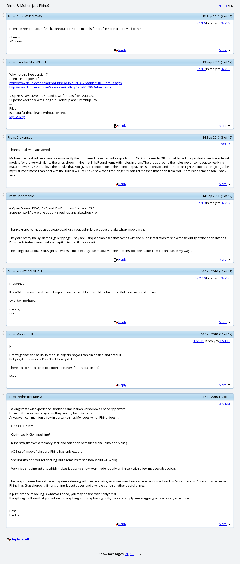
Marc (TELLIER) (26, 334)
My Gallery (17, 117)
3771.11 (198, 341)
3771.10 (200, 278)
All (220, 5)
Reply (122, 50)
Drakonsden (25, 137)
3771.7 (201, 69)
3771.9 (201, 203)
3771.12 (224, 403)
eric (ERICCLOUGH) (29, 271)
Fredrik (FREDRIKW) (30, 396)
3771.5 (225, 23)
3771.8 (225, 144)
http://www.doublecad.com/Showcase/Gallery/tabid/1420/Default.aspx (60, 87)
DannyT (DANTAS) (29, 16)
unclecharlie (25, 196)
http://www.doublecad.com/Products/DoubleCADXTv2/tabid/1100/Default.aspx (65, 83)
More (225, 50)
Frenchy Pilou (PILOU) (31, 62)
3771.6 (201, 23)
